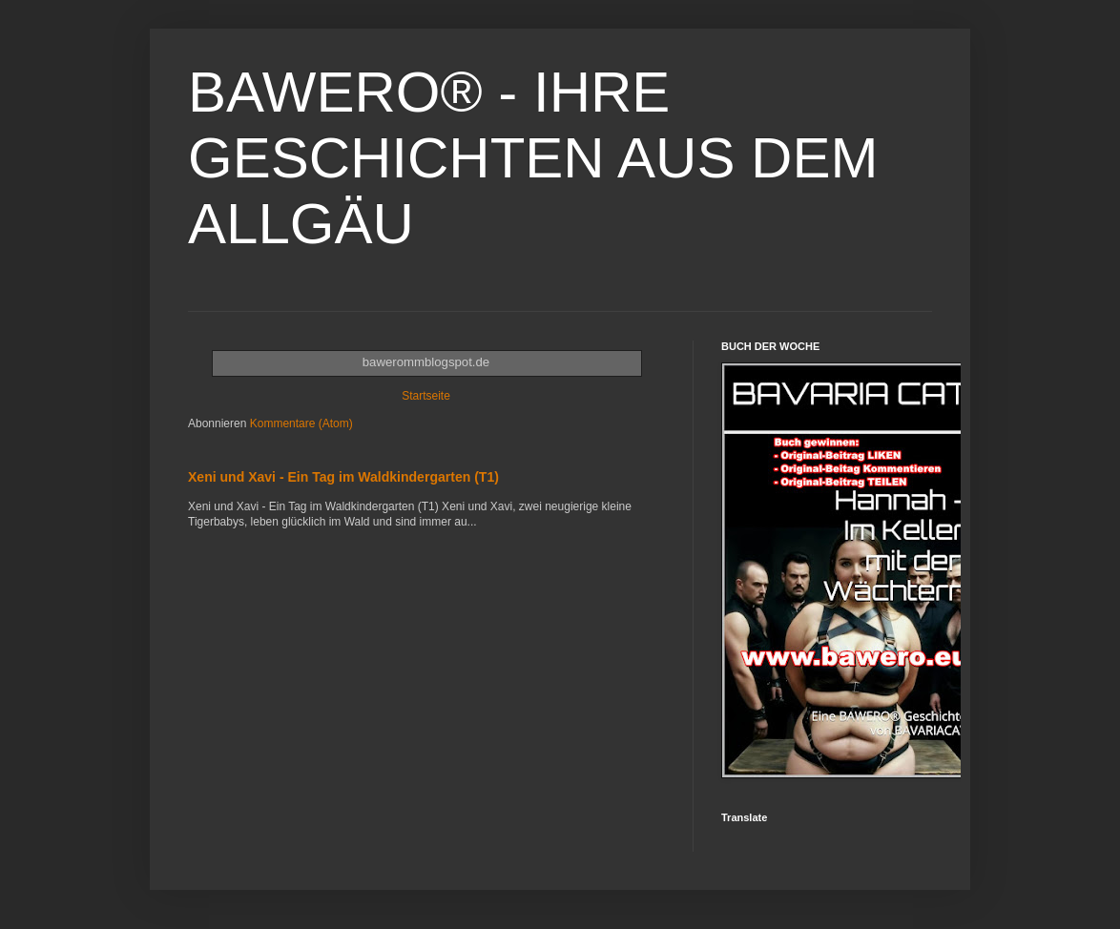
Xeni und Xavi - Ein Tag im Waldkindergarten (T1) (343, 477)
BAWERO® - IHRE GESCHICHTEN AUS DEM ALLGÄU (533, 158)
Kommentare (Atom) (301, 423)
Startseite (426, 396)
